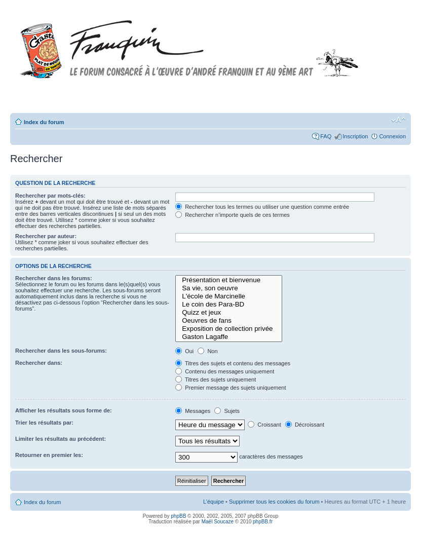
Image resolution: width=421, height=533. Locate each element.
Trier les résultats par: (44, 423)
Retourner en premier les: (49, 455)
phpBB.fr (263, 521)
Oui (184, 351)
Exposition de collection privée (228, 329)
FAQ (325, 136)
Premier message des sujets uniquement (230, 388)
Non (207, 351)
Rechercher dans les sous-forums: (61, 351)
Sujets (227, 411)
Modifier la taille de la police (398, 120)
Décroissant (304, 425)
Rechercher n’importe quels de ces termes (232, 215)
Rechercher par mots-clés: (50, 196)
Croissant (264, 425)
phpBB (178, 516)
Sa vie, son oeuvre (228, 288)
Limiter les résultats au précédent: (60, 439)
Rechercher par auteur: (45, 236)
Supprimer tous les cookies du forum (274, 502)
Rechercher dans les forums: (53, 278)
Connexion (392, 136)
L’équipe (213, 502)
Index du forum (44, 122)
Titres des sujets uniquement (215, 379)
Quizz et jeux (228, 313)
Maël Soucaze (218, 521)
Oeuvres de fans (228, 321)
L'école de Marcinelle (228, 296)
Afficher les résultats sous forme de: (63, 410)
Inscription (355, 136)
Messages (192, 411)
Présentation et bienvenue (228, 280)
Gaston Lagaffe (228, 337)
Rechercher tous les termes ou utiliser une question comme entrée (262, 207)
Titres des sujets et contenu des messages (232, 363)
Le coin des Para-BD (228, 304)
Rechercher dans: (38, 363)
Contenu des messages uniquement (224, 371)
